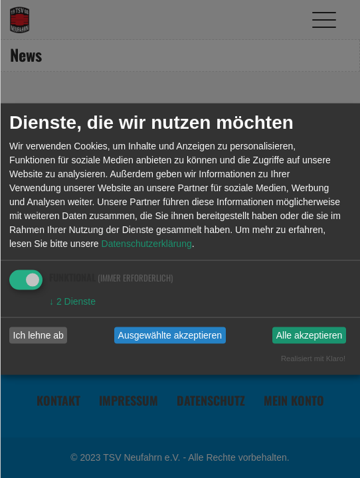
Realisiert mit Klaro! (313, 358)
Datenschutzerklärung (147, 243)
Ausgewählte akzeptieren (170, 335)
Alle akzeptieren (309, 335)
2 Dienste (72, 300)
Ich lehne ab (38, 335)
